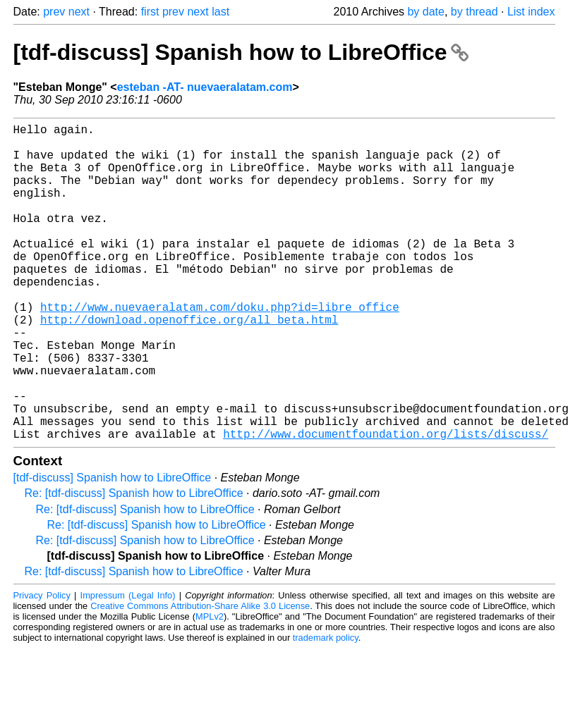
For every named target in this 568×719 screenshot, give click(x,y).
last (220, 12)
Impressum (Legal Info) (128, 665)
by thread (474, 12)
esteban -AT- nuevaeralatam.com (205, 87)
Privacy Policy (42, 665)
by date (425, 12)
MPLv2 (209, 687)
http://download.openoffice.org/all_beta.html (189, 364)
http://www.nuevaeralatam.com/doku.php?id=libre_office (219, 349)
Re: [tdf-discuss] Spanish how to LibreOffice (134, 564)
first (150, 12)
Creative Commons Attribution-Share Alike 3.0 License (200, 676)
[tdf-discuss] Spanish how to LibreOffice (241, 52)
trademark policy (325, 708)
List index (531, 12)
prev (54, 12)
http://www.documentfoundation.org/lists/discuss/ (385, 504)
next (79, 12)
